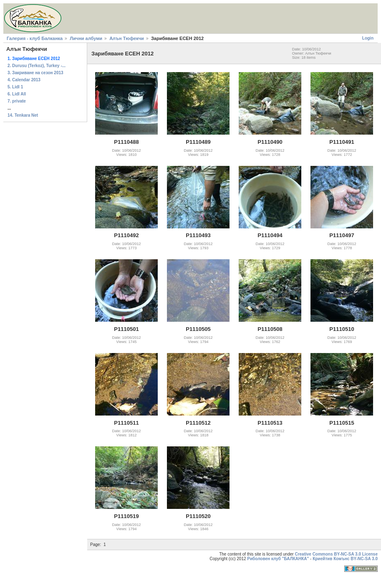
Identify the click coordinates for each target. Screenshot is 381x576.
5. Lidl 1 (15, 87)
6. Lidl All (17, 94)
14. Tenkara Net (23, 115)
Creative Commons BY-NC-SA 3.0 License (336, 554)
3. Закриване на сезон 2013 (35, 72)
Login (367, 38)
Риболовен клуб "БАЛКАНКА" (278, 558)
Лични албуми (86, 38)
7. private (17, 101)
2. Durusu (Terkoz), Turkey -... (37, 65)
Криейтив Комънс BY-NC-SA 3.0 (345, 558)
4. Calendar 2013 (24, 80)
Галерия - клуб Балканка (35, 38)
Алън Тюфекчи (126, 38)
